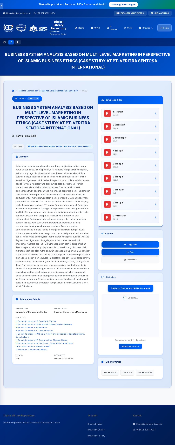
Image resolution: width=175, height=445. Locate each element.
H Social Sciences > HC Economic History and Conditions (44, 324)
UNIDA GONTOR (160, 13)
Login (164, 28)
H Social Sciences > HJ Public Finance (34, 330)
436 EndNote (145, 372)
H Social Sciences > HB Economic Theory (36, 321)
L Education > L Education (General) (33, 346)
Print (130, 252)
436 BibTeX (110, 372)
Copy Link (130, 244)
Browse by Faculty (96, 436)
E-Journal (112, 28)
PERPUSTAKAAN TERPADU (130, 13)
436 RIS (127, 372)
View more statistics (130, 346)
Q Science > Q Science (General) (31, 349)
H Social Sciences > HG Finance (31, 327)
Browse (146, 28)
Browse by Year (95, 424)
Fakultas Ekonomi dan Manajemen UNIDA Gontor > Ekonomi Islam (48, 91)
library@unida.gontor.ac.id (147, 424)
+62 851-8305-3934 (144, 430)
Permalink (130, 259)
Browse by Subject (96, 430)
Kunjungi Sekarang (123, 4)
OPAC (95, 28)
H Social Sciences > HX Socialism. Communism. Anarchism (44, 343)
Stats (128, 28)
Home (79, 28)
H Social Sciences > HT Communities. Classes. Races (41, 340)
